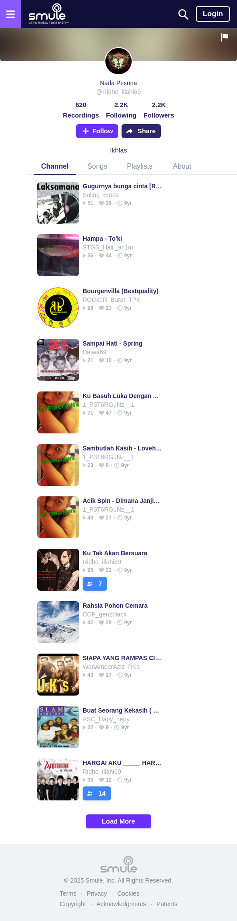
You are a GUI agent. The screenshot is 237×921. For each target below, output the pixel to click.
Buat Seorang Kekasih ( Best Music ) (123, 710)
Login (213, 14)
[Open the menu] (10, 14)
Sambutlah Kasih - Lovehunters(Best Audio (123, 448)
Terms (68, 893)
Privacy (97, 893)
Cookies (128, 893)
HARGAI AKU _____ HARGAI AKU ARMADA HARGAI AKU (123, 762)
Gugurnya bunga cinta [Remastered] (123, 186)
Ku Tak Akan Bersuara (115, 553)
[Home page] (48, 14)
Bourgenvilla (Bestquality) (120, 290)
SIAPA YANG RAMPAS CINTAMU (123, 657)
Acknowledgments (121, 903)
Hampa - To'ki (102, 238)
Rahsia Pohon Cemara (115, 605)
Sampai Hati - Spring (113, 343)
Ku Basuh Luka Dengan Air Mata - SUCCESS (123, 395)
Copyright (73, 903)
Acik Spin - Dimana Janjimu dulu (123, 500)
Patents (167, 903)
